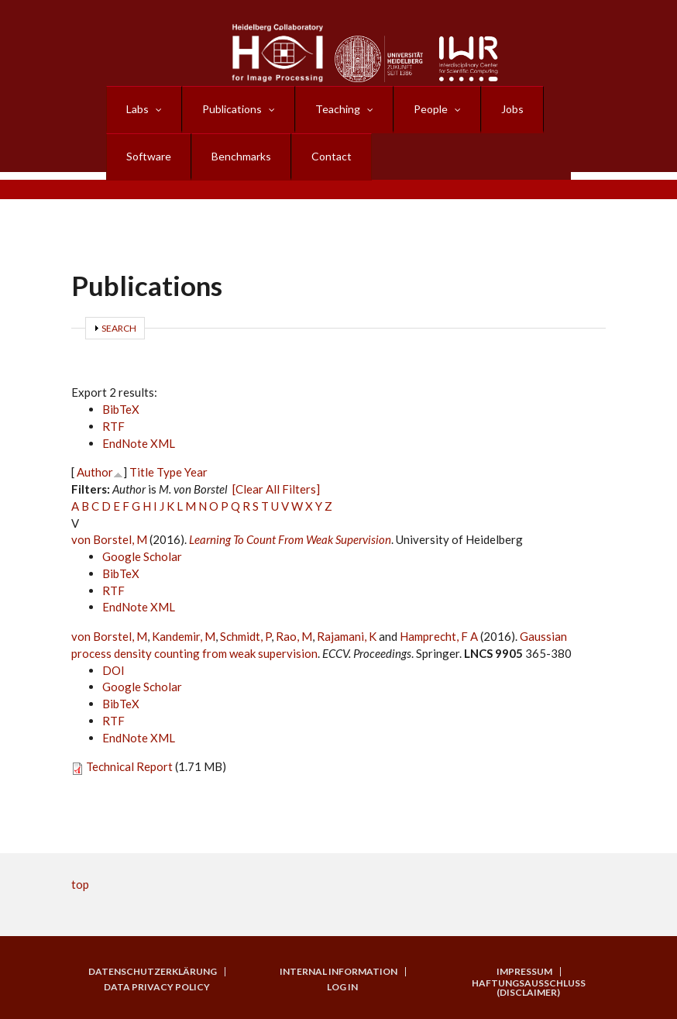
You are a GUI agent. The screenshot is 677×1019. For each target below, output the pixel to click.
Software (148, 156)
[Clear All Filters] (276, 489)
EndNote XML (138, 443)
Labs (137, 108)
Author (95, 472)
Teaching (337, 108)
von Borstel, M (109, 539)
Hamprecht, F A (439, 636)
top (80, 884)
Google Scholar (142, 556)
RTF (113, 426)
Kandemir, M (183, 636)
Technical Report (129, 766)
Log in (342, 987)
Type (169, 472)
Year (196, 472)
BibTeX (120, 409)
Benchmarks (241, 156)
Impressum (524, 971)
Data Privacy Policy (157, 987)
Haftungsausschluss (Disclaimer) (529, 988)
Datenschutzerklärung (152, 971)
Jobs (512, 108)
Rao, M (294, 636)
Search (118, 328)
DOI (113, 670)
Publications (232, 108)
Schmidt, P (245, 636)
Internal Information (338, 971)
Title (141, 472)
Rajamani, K (346, 636)
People (431, 108)
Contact (331, 156)
